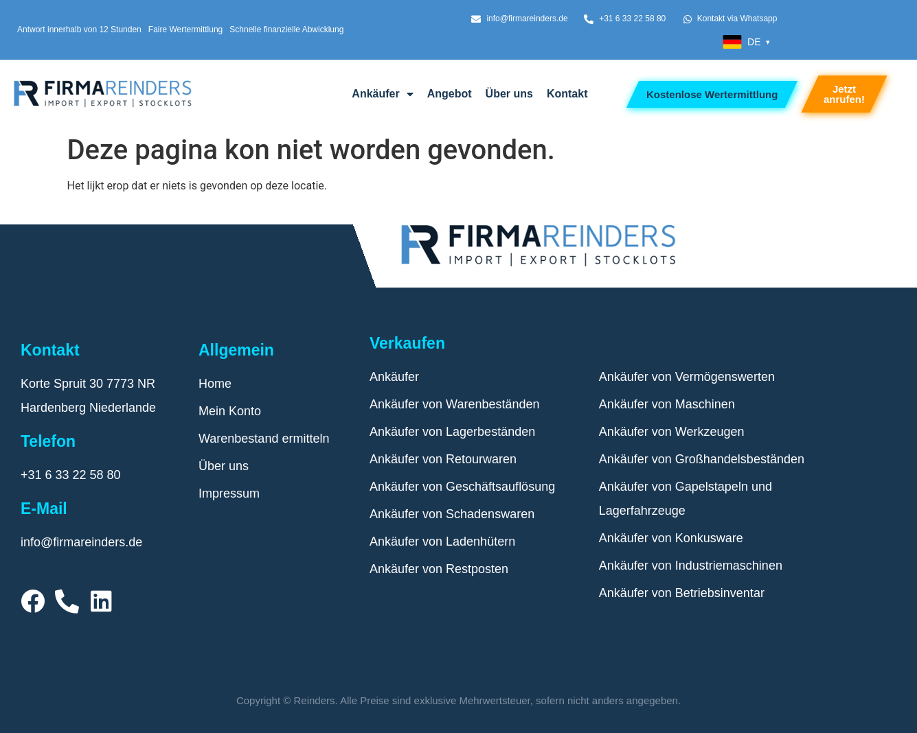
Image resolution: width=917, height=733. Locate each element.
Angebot (449, 94)
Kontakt (567, 94)
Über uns (509, 94)
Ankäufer (382, 94)
